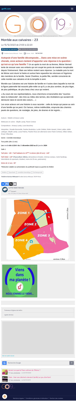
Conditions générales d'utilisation (37, 398)
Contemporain (37, 172)
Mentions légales (18, 398)
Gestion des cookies (56, 398)
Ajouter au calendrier (9, 49)
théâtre (4, 172)
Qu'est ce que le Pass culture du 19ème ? (24, 370)
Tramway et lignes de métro (13, 310)
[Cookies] (4, 396)
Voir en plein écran (8, 356)
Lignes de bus (8, 315)
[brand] (6, 8)
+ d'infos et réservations (28, 49)
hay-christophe (15, 373)
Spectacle (12, 172)
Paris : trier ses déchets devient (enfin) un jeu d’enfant (29, 377)
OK (72, 363)
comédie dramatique (24, 172)
